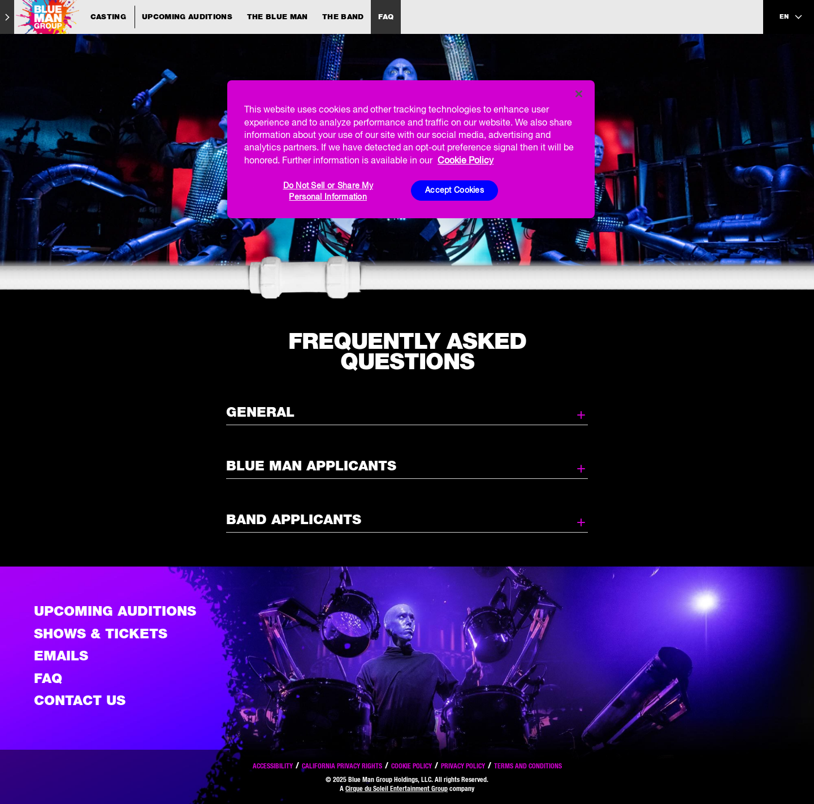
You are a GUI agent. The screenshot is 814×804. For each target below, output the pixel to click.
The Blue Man (277, 16)
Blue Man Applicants (407, 466)
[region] (411, 149)
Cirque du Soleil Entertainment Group (396, 788)
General (407, 413)
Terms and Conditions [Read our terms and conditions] (528, 766)
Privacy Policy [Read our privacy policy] (463, 766)
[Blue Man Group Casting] (74, 17)
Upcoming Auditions (187, 16)
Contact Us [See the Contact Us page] (79, 700)
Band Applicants (407, 520)
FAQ (385, 16)
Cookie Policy (411, 766)
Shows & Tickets (100, 633)
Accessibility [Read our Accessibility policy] (273, 766)
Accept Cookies (454, 189)
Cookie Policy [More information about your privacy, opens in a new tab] (465, 160)
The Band (343, 16)
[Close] (578, 93)
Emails (61, 655)
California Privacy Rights (342, 766)
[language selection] (791, 17)
